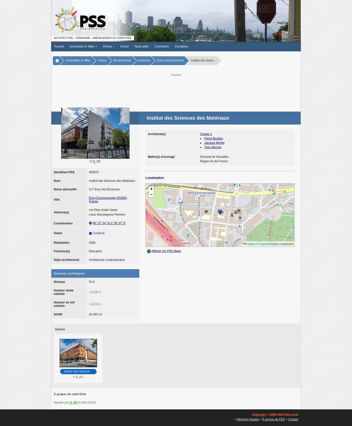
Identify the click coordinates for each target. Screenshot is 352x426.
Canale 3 (206, 134)
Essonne (144, 60)
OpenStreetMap (269, 243)
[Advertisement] (176, 88)
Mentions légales (248, 419)
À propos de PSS (273, 419)
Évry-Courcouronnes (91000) (108, 198)
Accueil (59, 46)
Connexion (162, 46)
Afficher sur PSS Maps (166, 251)
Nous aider (142, 46)
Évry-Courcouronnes (170, 60)
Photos (109, 46)
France (102, 60)
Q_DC (74, 402)
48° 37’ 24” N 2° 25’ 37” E (108, 223)
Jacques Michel (214, 143)
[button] (220, 212)
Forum (125, 46)
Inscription (181, 46)
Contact (293, 419)
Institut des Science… (78, 371)
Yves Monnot (212, 147)
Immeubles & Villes (83, 46)
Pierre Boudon (213, 138)
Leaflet (249, 243)
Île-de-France (122, 60)
